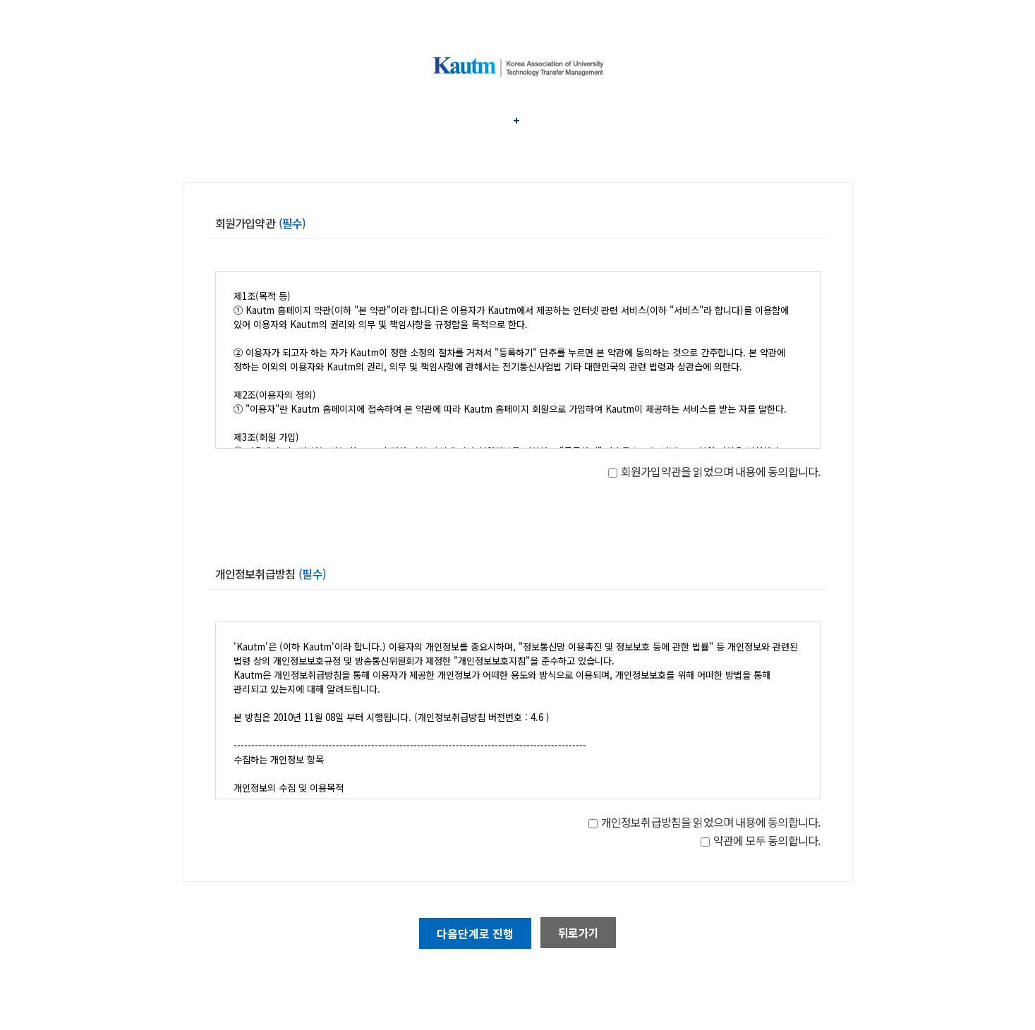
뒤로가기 (578, 932)
